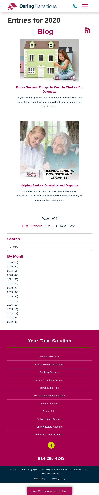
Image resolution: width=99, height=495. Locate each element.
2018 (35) (12, 296)
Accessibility (39, 479)
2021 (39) (12, 283)
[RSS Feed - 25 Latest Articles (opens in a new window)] (88, 30)
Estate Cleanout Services (49, 434)
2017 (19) (12, 300)
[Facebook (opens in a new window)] (51, 445)
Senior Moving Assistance (49, 364)
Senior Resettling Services (49, 380)
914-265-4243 (51, 458)
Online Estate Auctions (49, 419)
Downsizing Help (49, 387)
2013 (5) (12, 317)
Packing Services (49, 372)
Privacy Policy (58, 479)
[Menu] (84, 6)
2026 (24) (12, 262)
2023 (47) (12, 275)
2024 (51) (12, 270)
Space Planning (49, 403)
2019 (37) (12, 292)
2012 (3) (12, 321)
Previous (36, 226)
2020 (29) (12, 287)
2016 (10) (12, 304)
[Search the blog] (49, 247)
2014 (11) (12, 313)
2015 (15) (12, 309)
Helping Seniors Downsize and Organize (49, 185)
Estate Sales (49, 411)
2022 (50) (12, 279)
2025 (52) (12, 266)
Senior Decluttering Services (49, 395)
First (25, 226)
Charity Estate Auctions (49, 426)
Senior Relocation (49, 356)
